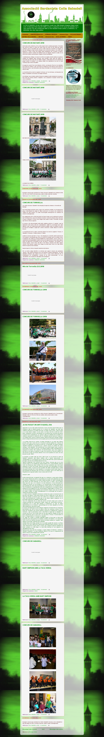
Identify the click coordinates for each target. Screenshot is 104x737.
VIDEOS (70, 36)
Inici (43, 729)
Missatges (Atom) (33, 731)
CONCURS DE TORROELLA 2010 (35, 290)
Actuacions (25, 34)
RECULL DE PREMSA (61, 36)
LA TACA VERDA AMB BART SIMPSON (37, 596)
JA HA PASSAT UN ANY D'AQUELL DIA (37, 425)
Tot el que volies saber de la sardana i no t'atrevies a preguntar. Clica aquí (72, 96)
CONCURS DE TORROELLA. (33, 203)
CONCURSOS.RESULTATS (36, 34)
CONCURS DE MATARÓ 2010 (33, 43)
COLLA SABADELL (32, 80)
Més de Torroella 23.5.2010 (33, 266)
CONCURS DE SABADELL (32, 541)
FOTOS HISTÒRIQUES (75, 34)
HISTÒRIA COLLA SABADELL (29, 36)
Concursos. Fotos (63, 34)
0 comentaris (44, 80)
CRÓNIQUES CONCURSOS (51, 34)
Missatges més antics (56, 729)
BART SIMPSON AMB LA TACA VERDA (37, 568)
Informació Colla (49, 36)
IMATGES (41, 36)
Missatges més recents (29, 729)
